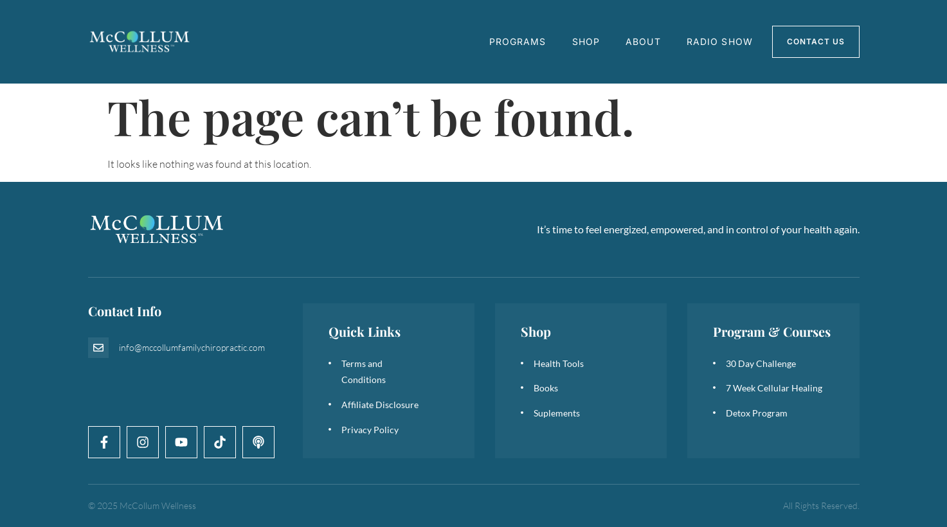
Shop (586, 41)
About (643, 41)
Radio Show (720, 41)
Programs (517, 41)
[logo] (140, 41)
